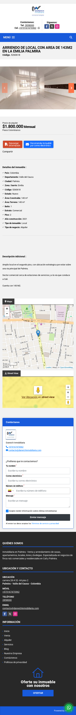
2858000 (29, 25)
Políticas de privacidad (15, 662)
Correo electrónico (14, 475)
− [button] (7, 314)
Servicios (8, 644)
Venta (7, 635)
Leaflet (48, 367)
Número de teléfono (15, 486)
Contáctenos (10, 657)
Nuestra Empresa (13, 653)
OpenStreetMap (66, 367)
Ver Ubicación (30, 397)
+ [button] (7, 309)
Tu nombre (11, 465)
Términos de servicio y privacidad (45, 523)
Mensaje (10, 496)
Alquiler (8, 640)
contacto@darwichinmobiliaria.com (25, 450)
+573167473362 (27, 28)
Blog (6, 649)
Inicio (7, 631)
